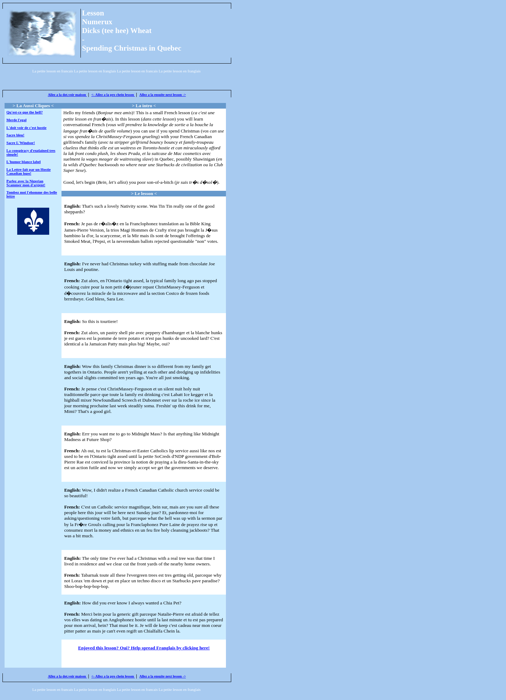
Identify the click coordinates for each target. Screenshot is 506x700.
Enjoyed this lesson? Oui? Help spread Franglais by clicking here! (144, 647)
